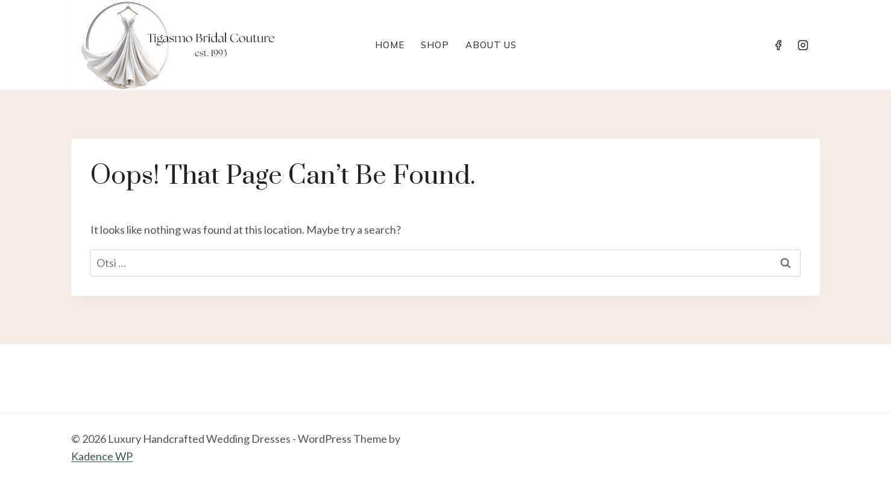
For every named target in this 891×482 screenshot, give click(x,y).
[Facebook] (778, 45)
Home (390, 45)
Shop (435, 45)
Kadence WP (102, 456)
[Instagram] (803, 45)
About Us (491, 45)
